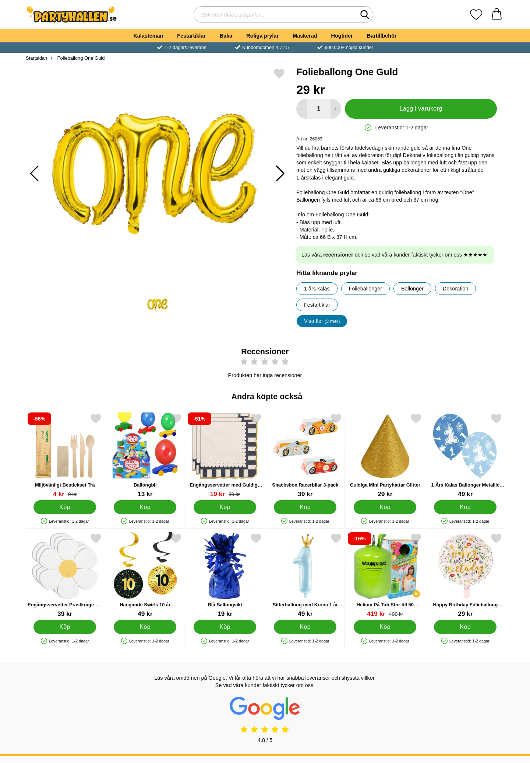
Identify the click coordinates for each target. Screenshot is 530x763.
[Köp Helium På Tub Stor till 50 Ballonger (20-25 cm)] (385, 627)
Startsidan (36, 58)
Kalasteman (148, 36)
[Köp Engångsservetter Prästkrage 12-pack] (64, 627)
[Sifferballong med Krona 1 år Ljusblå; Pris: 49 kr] (305, 575)
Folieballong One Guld (80, 58)
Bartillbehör (382, 36)
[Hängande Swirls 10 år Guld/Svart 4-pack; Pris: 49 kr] (145, 575)
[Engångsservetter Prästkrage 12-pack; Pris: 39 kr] (65, 575)
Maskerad (305, 36)
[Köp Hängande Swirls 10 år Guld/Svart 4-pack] (145, 627)
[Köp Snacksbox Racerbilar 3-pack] (305, 507)
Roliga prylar (262, 36)
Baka (226, 36)
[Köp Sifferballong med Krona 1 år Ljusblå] (305, 627)
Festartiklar (191, 36)
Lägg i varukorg (420, 108)
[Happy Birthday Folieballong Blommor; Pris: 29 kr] (465, 575)
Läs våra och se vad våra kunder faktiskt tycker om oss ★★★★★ (394, 255)
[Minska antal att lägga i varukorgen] (301, 109)
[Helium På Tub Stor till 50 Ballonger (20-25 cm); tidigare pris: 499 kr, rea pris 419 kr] (385, 575)
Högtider (342, 36)
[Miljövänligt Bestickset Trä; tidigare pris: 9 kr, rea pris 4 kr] (65, 455)
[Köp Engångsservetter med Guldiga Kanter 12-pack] (225, 507)
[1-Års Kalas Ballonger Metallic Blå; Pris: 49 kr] (465, 455)
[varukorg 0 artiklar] (496, 14)
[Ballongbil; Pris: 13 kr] (145, 455)
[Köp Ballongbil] (145, 507)
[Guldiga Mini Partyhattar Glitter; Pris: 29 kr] (385, 455)
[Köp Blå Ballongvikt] (225, 627)
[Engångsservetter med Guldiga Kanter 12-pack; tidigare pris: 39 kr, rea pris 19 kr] (225, 455)
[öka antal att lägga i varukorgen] (336, 109)
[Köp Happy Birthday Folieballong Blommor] (465, 627)
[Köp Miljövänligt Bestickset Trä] (64, 507)
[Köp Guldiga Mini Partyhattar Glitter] (385, 507)
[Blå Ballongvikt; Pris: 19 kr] (225, 575)
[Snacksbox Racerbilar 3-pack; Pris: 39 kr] (305, 455)
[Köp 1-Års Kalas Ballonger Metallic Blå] (465, 507)
